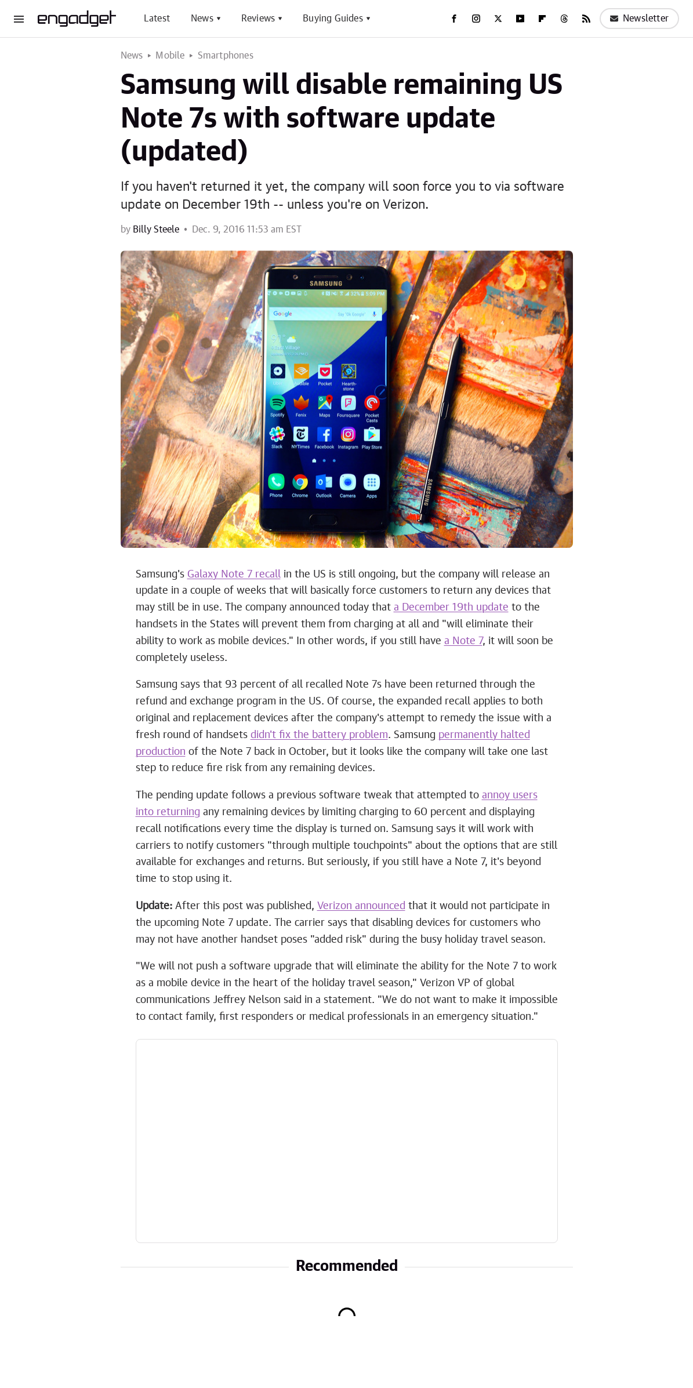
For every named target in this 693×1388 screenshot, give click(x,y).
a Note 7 (463, 641)
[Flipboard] (542, 18)
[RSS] (586, 18)
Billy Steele (156, 229)
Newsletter (639, 18)
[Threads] (564, 18)
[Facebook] (454, 18)
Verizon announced (361, 906)
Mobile (169, 55)
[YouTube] (520, 18)
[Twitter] (498, 18)
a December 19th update (451, 607)
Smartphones (225, 55)
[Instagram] (476, 18)
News (202, 18)
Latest (157, 18)
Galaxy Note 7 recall (234, 574)
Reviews (258, 18)
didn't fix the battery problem (319, 735)
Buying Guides (333, 18)
